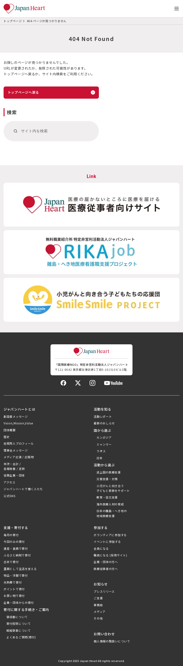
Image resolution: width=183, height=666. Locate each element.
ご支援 (98, 598)
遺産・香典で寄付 (16, 548)
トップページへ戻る (23, 92)
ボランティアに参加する (110, 535)
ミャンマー (104, 444)
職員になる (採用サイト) (110, 555)
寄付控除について (18, 623)
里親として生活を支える (20, 569)
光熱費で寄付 (13, 582)
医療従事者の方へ (106, 569)
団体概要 (10, 430)
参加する (101, 527)
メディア (100, 612)
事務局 (98, 605)
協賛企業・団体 (14, 475)
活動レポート (103, 416)
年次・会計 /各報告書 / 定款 (14, 466)
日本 (99, 458)
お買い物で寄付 (14, 596)
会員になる (101, 548)
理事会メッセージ (16, 450)
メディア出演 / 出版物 (19, 457)
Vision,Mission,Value (18, 423)
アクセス (9, 482)
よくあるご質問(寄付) (21, 637)
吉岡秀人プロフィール (19, 443)
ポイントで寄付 (14, 589)
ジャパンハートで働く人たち (23, 489)
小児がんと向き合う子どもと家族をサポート (113, 488)
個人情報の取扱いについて (112, 641)
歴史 (7, 437)
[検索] (15, 131)
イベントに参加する (107, 541)
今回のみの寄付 (14, 541)
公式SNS (9, 496)
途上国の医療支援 (109, 472)
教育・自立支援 (107, 497)
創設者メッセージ (16, 416)
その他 (98, 618)
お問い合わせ (104, 633)
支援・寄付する (16, 527)
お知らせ (101, 584)
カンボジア (104, 437)
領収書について (17, 617)
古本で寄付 (11, 562)
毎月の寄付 (11, 535)
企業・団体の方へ (106, 562)
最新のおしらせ (104, 423)
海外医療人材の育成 (110, 504)
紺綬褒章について (18, 630)
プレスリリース (104, 591)
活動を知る (102, 409)
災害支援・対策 (107, 479)
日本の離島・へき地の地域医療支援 (112, 513)
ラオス (101, 451)
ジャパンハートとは (19, 409)
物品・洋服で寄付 (16, 575)
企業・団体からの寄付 (19, 602)
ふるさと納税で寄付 (17, 555)
